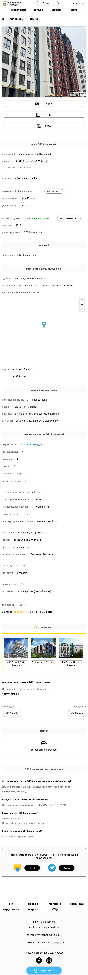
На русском (78, 3)
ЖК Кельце (77, 713)
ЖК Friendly (11, 713)
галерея (44, 103)
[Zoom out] (82, 304)
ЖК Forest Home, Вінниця (71, 664)
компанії (57, 9)
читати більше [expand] (10, 694)
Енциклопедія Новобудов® (48, 942)
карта (73, 9)
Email (32, 867)
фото (44, 126)
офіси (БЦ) (77, 903)
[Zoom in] (82, 299)
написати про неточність (18, 167)
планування (53, 191)
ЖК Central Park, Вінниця (16, 664)
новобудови (18, 9)
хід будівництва (69, 218)
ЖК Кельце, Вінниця (43, 662)
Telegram (66, 867)
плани (44, 115)
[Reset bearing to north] (82, 309)
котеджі (38, 9)
